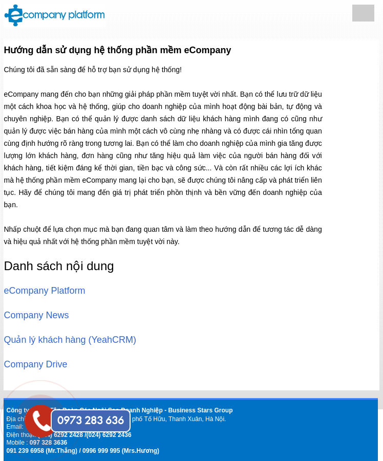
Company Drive (35, 364)
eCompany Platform (44, 291)
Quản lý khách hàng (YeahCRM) (70, 340)
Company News (36, 315)
